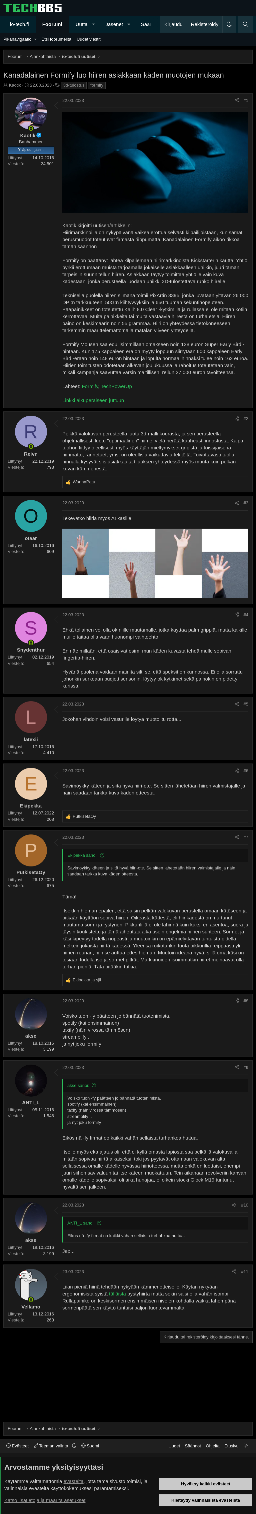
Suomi (90, 1445)
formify (96, 85)
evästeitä (74, 1481)
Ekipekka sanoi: (82, 855)
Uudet (174, 1445)
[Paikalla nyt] (31, 128)
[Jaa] (236, 101)
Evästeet (17, 1445)
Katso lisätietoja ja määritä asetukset (44, 1500)
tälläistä (117, 1293)
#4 (246, 614)
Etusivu (231, 1445)
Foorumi (52, 24)
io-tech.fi (19, 24)
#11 (244, 1271)
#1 (246, 100)
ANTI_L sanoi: (81, 1223)
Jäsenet (114, 24)
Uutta (82, 24)
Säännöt (193, 1445)
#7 (246, 837)
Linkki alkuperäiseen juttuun (93, 400)
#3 (246, 502)
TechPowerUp (116, 386)
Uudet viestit (89, 39)
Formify (90, 386)
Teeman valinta (51, 1445)
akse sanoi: (78, 1085)
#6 (246, 770)
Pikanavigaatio (17, 39)
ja (87, 979)
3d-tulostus (74, 85)
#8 (246, 1000)
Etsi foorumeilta (56, 39)
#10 (244, 1205)
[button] (93, 24)
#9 (246, 1067)
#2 (246, 418)
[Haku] (245, 24)
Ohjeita (212, 1445)
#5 (246, 704)
